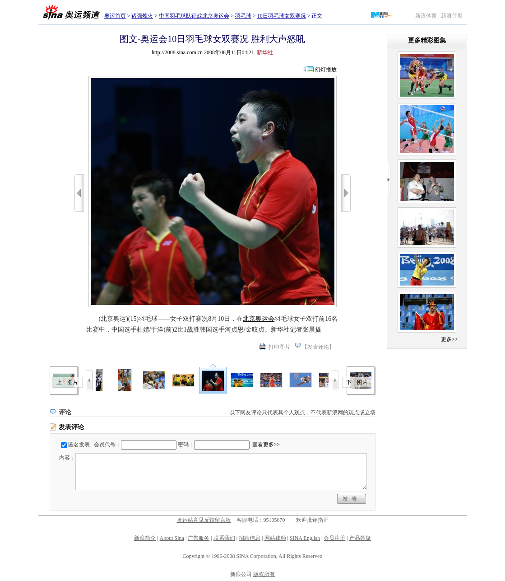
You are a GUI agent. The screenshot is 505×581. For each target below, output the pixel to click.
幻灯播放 (326, 69)
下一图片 (357, 382)
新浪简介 (145, 538)
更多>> (449, 339)
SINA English (305, 538)
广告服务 (198, 538)
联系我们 (224, 538)
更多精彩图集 (427, 40)
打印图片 (279, 347)
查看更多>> (266, 444)
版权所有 (264, 574)
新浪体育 (426, 16)
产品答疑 (360, 538)
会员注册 (334, 538)
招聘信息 (249, 538)
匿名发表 (79, 444)
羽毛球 (243, 16)
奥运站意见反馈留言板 (204, 520)
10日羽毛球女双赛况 (281, 16)
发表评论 (318, 347)
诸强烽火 (142, 16)
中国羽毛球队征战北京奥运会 (194, 16)
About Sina (172, 538)
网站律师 (275, 538)
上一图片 (67, 382)
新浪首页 (452, 16)
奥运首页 (115, 16)
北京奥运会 (258, 318)
